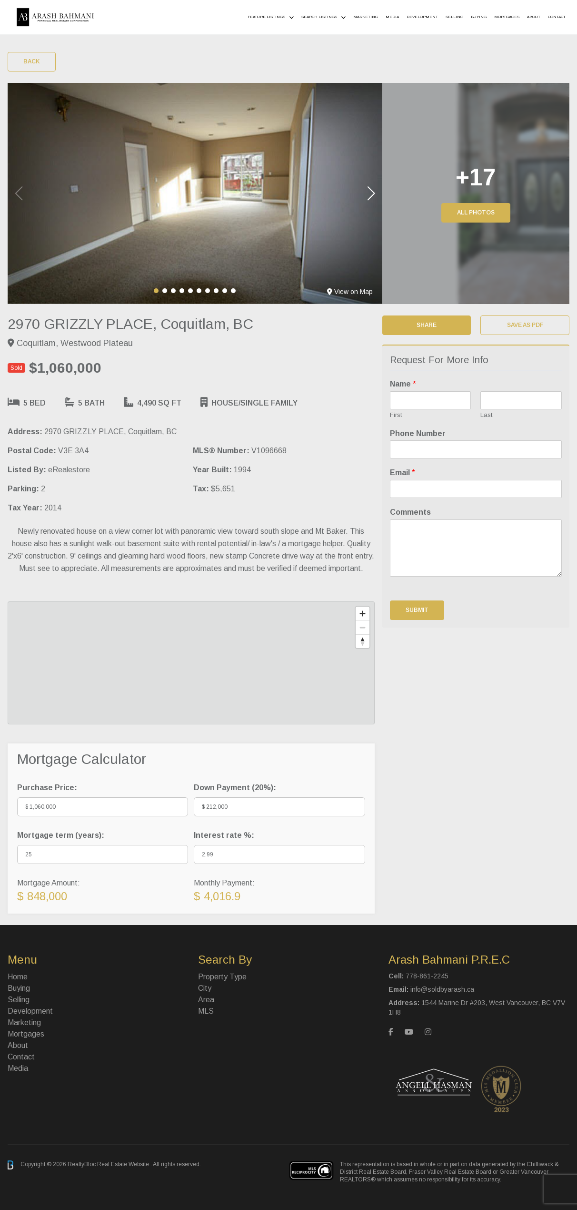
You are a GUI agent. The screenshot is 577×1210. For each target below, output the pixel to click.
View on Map (350, 291)
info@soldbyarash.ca (442, 989)
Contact (557, 17)
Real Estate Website (123, 1164)
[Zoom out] (362, 627)
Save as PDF (525, 325)
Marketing (365, 17)
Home (18, 977)
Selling (454, 17)
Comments (410, 512)
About (533, 17)
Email (402, 472)
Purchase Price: (47, 787)
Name (403, 384)
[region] (191, 663)
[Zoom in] (362, 613)
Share (427, 325)
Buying (479, 17)
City (204, 988)
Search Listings (319, 17)
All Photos (476, 212)
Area (206, 1000)
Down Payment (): (235, 787)
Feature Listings (266, 17)
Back (31, 61)
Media (392, 17)
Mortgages (506, 17)
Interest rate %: (224, 835)
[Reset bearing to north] (362, 641)
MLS (206, 1011)
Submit (417, 610)
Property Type (222, 977)
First (396, 414)
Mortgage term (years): (60, 835)
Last (486, 414)
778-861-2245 (427, 976)
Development (422, 17)
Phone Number (418, 433)
